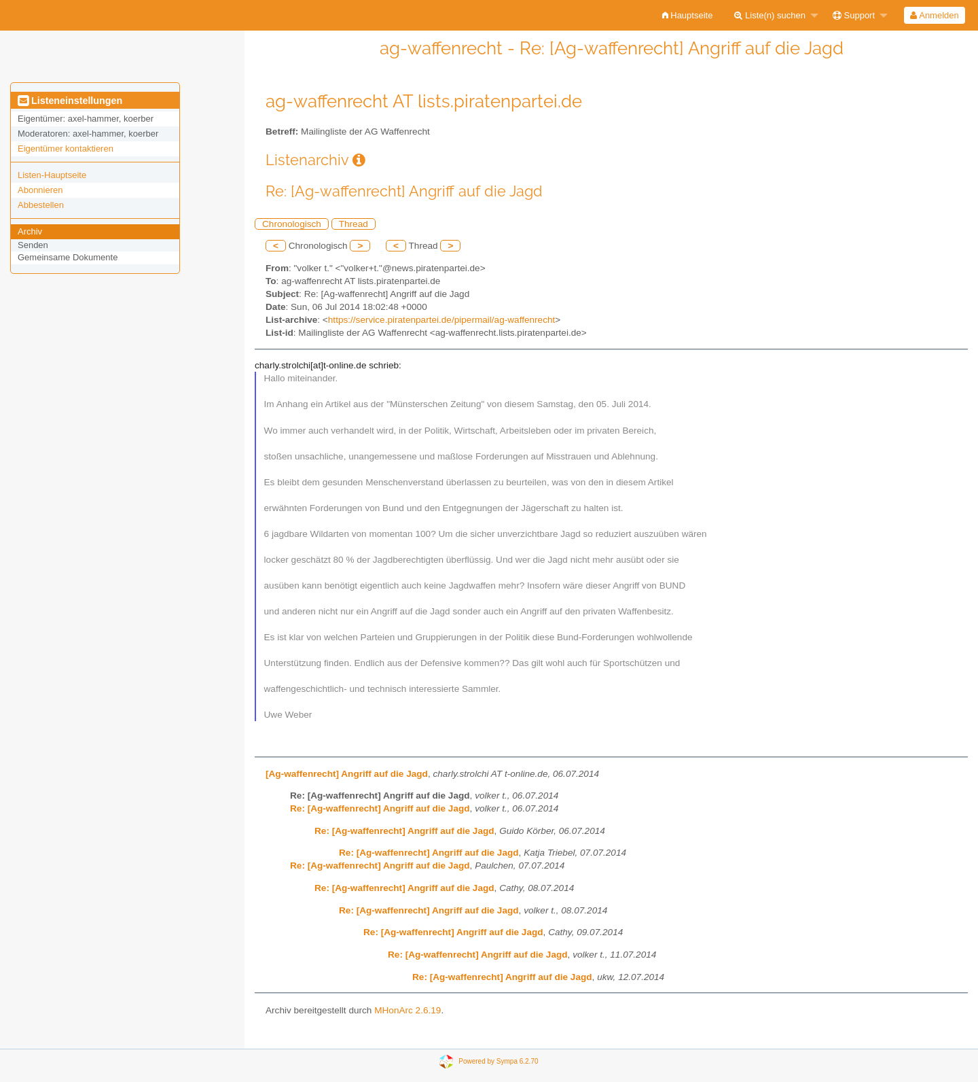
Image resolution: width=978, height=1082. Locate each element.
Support (854, 15)
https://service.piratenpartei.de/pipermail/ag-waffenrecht (441, 320)
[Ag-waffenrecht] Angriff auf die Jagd (347, 774)
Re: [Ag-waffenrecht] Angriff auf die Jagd (380, 808)
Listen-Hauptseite (52, 175)
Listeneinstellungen (70, 100)
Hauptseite (687, 15)
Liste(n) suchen (769, 15)
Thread (353, 224)
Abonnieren (40, 190)
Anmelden (934, 15)
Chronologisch (291, 224)
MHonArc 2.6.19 (407, 1010)
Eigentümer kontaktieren (65, 148)
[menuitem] (687, 15)
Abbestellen (41, 205)
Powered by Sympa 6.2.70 (498, 1061)
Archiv (30, 231)
